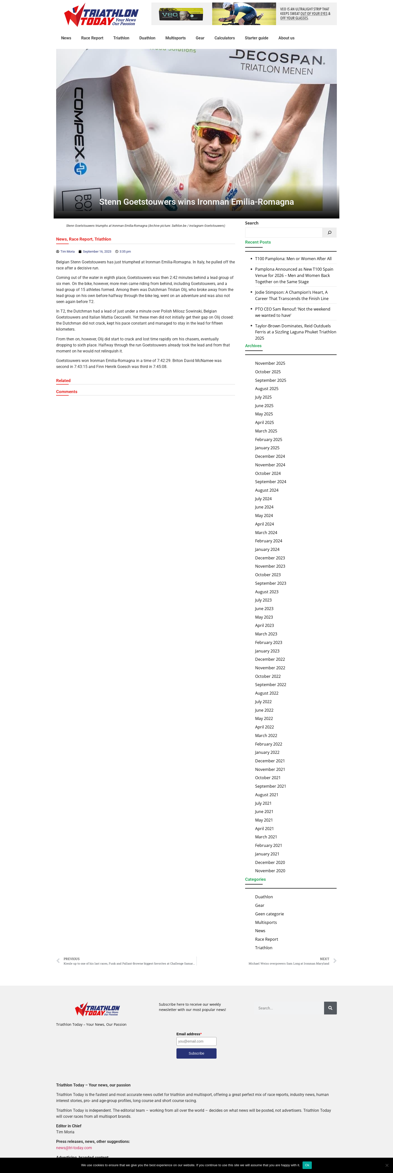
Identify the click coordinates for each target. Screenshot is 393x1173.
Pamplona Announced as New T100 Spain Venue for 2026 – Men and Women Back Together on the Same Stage (294, 275)
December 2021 (270, 761)
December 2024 (270, 456)
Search (252, 223)
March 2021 (266, 837)
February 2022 (268, 744)
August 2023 (266, 591)
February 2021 (268, 845)
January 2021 (267, 854)
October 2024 (268, 473)
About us (286, 38)
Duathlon (147, 38)
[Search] (330, 233)
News (66, 38)
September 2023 (270, 583)
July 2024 (263, 498)
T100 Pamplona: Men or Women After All (293, 259)
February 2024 (268, 541)
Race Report (92, 38)
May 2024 (264, 515)
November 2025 (270, 363)
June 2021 (264, 811)
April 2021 (264, 828)
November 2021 (270, 769)
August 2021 (266, 794)
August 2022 (266, 693)
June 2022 (264, 710)
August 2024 (266, 490)
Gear (200, 38)
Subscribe (196, 1053)
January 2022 (267, 752)
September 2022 (270, 684)
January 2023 (267, 651)
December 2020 (270, 862)
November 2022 (270, 668)
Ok (307, 1165)
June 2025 (264, 405)
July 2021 (263, 803)
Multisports (175, 38)
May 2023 (264, 617)
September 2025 (270, 380)
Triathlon (121, 38)
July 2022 (263, 701)
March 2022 (266, 735)
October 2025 (268, 372)
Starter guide (256, 38)
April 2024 (264, 524)
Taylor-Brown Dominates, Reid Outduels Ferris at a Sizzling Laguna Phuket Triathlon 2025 (295, 332)
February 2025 (268, 439)
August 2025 (266, 388)
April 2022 (264, 727)
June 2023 (264, 608)
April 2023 (264, 625)
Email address (189, 1034)
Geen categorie (269, 914)
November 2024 (270, 465)
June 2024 (264, 507)
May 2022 (264, 718)
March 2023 (266, 634)
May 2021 (264, 820)
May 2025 (264, 414)
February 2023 (268, 642)
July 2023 (263, 600)
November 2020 (270, 870)
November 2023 (270, 566)
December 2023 (270, 558)
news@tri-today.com (74, 1147)
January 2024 (267, 549)
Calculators (225, 38)
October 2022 (268, 676)
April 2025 (264, 422)
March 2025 (266, 431)
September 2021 (270, 786)
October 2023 (268, 574)
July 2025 (263, 397)
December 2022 (270, 659)
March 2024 (266, 532)
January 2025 (267, 448)
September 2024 (270, 481)
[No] (386, 1165)
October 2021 (268, 777)
